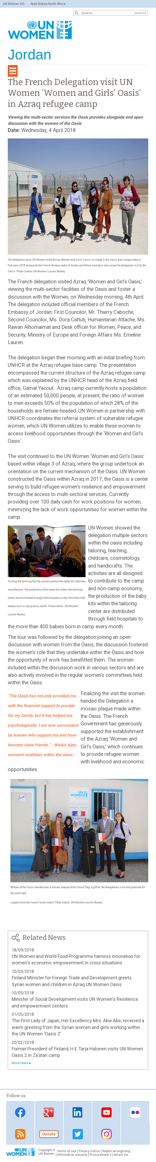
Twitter (77, 1134)
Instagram (106, 1134)
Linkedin (77, 1112)
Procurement (99, 1155)
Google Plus (49, 1112)
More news (20, 1063)
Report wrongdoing (116, 1151)
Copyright (45, 1150)
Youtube (106, 1112)
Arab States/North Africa (48, 4)
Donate (49, 1134)
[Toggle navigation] (13, 71)
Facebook (20, 1112)
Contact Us (119, 1155)
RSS (20, 1134)
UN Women (46, 1154)
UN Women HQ (13, 4)
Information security (72, 1155)
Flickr (135, 1112)
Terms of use (67, 1151)
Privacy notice (89, 1151)
